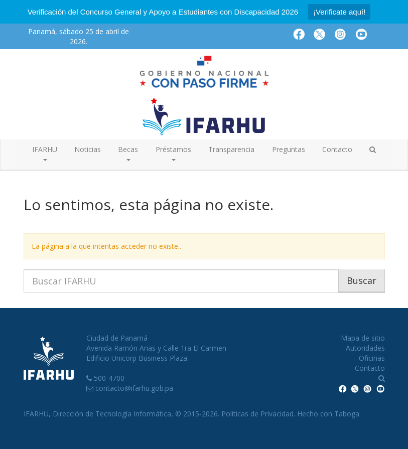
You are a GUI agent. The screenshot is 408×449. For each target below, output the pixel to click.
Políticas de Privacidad (257, 413)
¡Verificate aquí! (339, 12)
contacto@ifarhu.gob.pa (134, 388)
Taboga (346, 413)
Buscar (361, 280)
